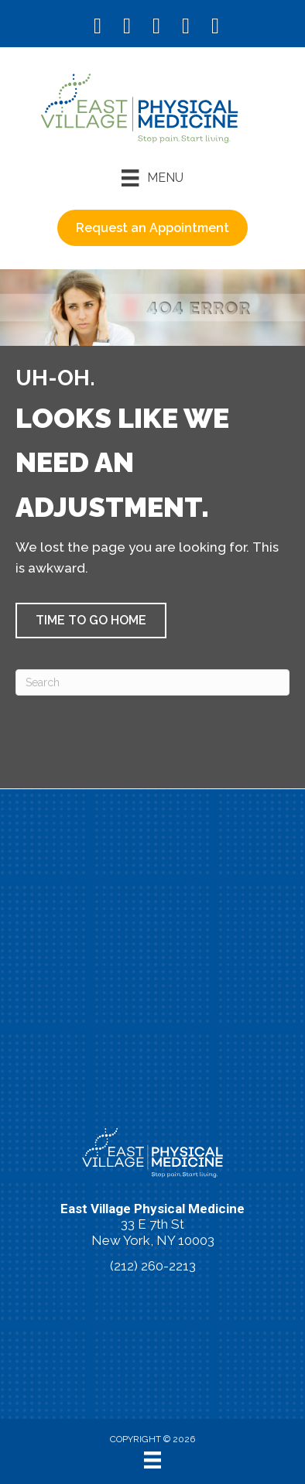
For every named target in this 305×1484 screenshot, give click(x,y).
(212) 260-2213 (153, 1266)
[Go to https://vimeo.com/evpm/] (186, 27)
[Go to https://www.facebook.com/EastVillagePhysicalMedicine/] (97, 27)
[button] (90, 620)
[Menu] (152, 178)
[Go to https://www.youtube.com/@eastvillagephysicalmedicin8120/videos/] (156, 27)
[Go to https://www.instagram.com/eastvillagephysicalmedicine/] (127, 27)
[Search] (152, 682)
